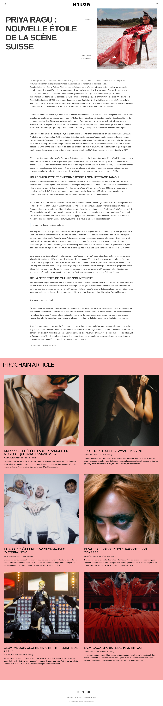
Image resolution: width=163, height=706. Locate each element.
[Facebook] (73, 692)
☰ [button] (157, 4)
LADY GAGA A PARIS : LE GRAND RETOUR (114, 647)
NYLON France (92, 455)
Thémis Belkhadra (94, 556)
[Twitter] (83, 692)
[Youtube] (88, 692)
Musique (32, 458)
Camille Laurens (13, 458)
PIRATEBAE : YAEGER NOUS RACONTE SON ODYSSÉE (115, 550)
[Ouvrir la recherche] (5, 4)
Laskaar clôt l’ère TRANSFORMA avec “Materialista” (34, 550)
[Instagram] (78, 692)
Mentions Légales (90, 697)
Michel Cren (11, 556)
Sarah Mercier (12, 655)
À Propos (70, 697)
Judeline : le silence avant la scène (113, 451)
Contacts (78, 697)
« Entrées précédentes (8, 670)
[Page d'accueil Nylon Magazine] (81, 4)
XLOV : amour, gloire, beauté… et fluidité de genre (41, 649)
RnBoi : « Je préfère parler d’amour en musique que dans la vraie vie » (36, 452)
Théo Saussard (93, 652)
